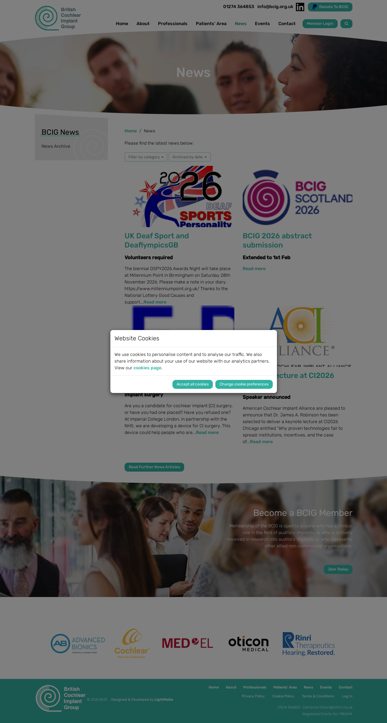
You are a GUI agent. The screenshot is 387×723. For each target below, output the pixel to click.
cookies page (147, 367)
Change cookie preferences (244, 384)
